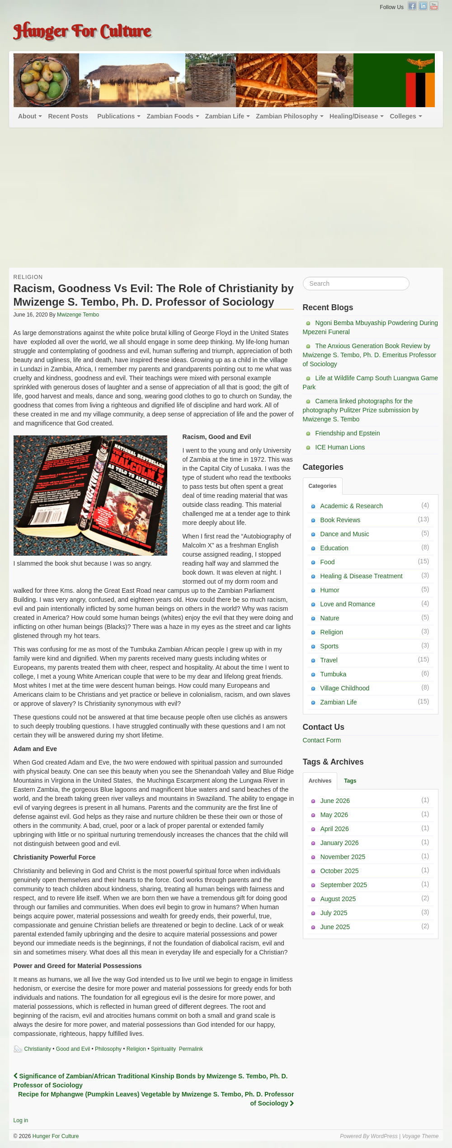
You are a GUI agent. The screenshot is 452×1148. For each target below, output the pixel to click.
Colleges (403, 116)
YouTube (433, 5)
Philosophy (108, 1049)
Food (327, 562)
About (27, 116)
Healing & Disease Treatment (361, 576)
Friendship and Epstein (347, 433)
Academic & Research (351, 506)
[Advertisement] (226, 200)
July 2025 (334, 913)
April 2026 (334, 828)
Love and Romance (347, 604)
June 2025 (335, 927)
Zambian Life (224, 116)
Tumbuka (333, 674)
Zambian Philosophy (287, 116)
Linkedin (423, 5)
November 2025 (343, 856)
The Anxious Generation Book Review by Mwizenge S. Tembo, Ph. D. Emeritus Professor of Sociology (369, 355)
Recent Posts (68, 116)
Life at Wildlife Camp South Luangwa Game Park (370, 382)
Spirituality (163, 1049)
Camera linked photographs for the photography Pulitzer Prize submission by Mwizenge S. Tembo (361, 410)
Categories (323, 486)
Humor (329, 590)
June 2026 (335, 800)
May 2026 (334, 814)
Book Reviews (340, 520)
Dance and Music (344, 534)
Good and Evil (73, 1049)
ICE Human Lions (340, 447)
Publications (116, 116)
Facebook (412, 5)
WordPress (384, 1136)
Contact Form (322, 740)
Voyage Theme (420, 1136)
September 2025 (343, 884)
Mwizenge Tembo (78, 315)
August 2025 (338, 898)
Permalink (191, 1049)
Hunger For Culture (82, 31)
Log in (21, 1120)
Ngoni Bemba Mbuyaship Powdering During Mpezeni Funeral (370, 327)
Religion (28, 277)
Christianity (37, 1049)
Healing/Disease (354, 116)
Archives (320, 781)
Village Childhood (345, 688)
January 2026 (339, 842)
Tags (350, 781)
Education (334, 548)
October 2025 (339, 870)
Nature (329, 618)
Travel (329, 660)
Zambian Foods (169, 116)
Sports (329, 646)
